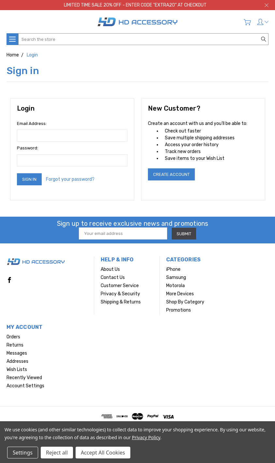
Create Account (171, 174)
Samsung (176, 277)
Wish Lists (17, 369)
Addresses (17, 361)
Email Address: (32, 123)
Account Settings (25, 386)
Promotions (178, 310)
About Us (110, 269)
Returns (15, 345)
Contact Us (113, 277)
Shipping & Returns (121, 302)
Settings (23, 452)
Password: (27, 148)
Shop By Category (185, 302)
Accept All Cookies (103, 452)
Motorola (175, 285)
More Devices (180, 294)
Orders (13, 337)
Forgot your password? (70, 179)
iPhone (173, 269)
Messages (17, 353)
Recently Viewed (24, 377)
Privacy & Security (120, 294)
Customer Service (120, 285)
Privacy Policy (146, 437)
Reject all (57, 452)
